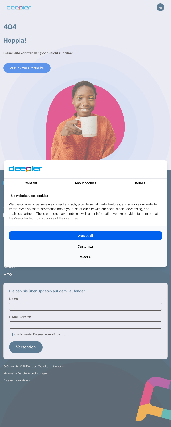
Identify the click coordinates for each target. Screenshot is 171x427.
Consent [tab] (31, 183)
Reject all (85, 257)
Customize (86, 246)
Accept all (85, 235)
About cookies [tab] (85, 183)
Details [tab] (140, 183)
